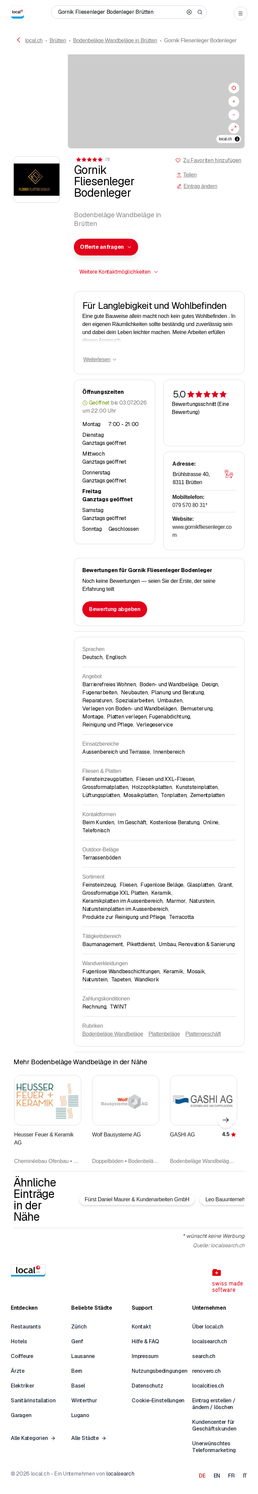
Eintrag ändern (197, 186)
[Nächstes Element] (226, 1120)
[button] (106, 247)
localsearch (120, 1473)
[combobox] (106, 247)
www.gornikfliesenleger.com (201, 531)
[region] (129, 101)
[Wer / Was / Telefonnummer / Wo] (120, 12)
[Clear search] (189, 12)
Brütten (57, 40)
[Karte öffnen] (228, 473)
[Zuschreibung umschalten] (237, 139)
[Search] (200, 12)
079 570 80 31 (189, 505)
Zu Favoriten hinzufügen (212, 160)
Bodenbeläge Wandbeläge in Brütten (115, 40)
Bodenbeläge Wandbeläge (112, 1034)
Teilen (186, 175)
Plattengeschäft (203, 1034)
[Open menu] (240, 13)
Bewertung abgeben (114, 609)
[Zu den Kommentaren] (92, 159)
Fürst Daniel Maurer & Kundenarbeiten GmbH (137, 1199)
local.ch (34, 40)
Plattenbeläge (164, 1034)
